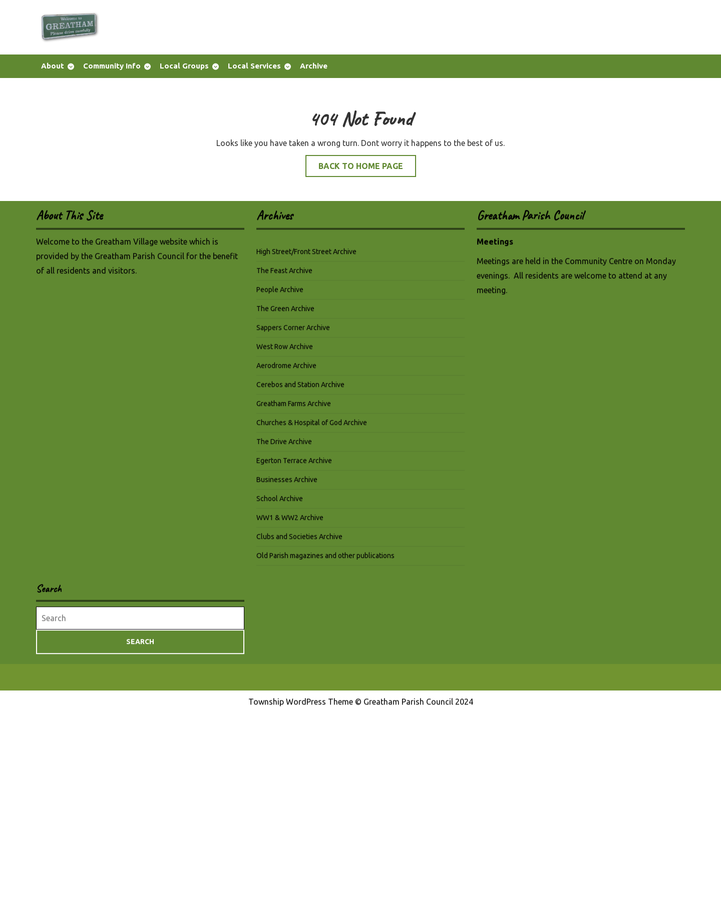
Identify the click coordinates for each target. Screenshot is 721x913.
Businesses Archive (286, 483)
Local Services (254, 66)
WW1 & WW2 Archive (289, 521)
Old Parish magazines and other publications (325, 559)
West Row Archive (284, 350)
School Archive (279, 502)
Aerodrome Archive (286, 369)
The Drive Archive (284, 445)
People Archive (279, 293)
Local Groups (184, 66)
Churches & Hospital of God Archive (311, 426)
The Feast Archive (284, 274)
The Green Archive (285, 312)
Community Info (112, 66)
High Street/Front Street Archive (306, 255)
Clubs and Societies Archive (299, 540)
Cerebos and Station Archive (300, 388)
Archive (313, 66)
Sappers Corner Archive (293, 331)
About (52, 66)
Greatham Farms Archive (293, 407)
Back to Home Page (367, 168)
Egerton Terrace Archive (294, 464)
